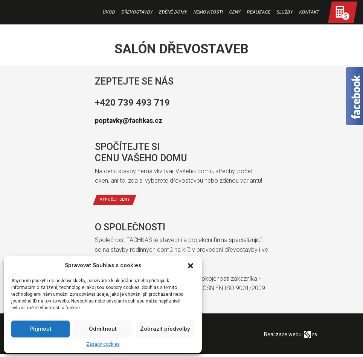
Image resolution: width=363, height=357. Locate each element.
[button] (190, 265)
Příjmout (40, 328)
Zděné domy (173, 12)
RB (309, 337)
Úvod (108, 12)
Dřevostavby (137, 12)
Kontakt (309, 12)
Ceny (235, 12)
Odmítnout (103, 328)
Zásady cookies (103, 344)
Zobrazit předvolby (165, 328)
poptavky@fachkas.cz (140, 120)
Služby (284, 12)
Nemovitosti (208, 12)
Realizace (258, 12)
